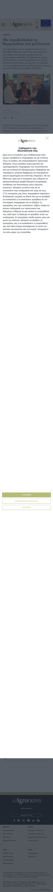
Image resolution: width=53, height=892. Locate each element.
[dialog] (26, 446)
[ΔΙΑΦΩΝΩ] (48, 139)
